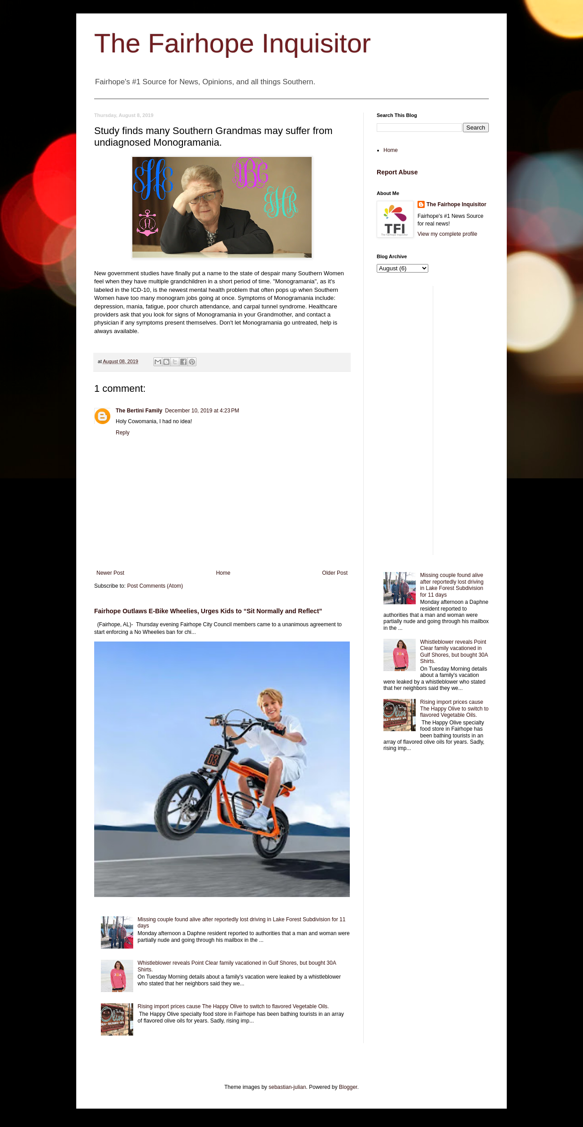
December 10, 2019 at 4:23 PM (202, 410)
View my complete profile (447, 234)
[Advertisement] (433, 420)
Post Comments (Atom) (155, 586)
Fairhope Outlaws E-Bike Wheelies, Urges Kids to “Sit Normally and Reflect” (208, 611)
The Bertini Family (139, 410)
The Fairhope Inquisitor (232, 43)
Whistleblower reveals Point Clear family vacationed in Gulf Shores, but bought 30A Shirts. (454, 651)
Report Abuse (397, 172)
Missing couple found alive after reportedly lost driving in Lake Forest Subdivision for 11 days (451, 585)
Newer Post (110, 573)
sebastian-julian (287, 1087)
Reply (123, 432)
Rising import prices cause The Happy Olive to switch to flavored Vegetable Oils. (233, 1006)
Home (223, 573)
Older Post (335, 573)
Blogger (348, 1087)
